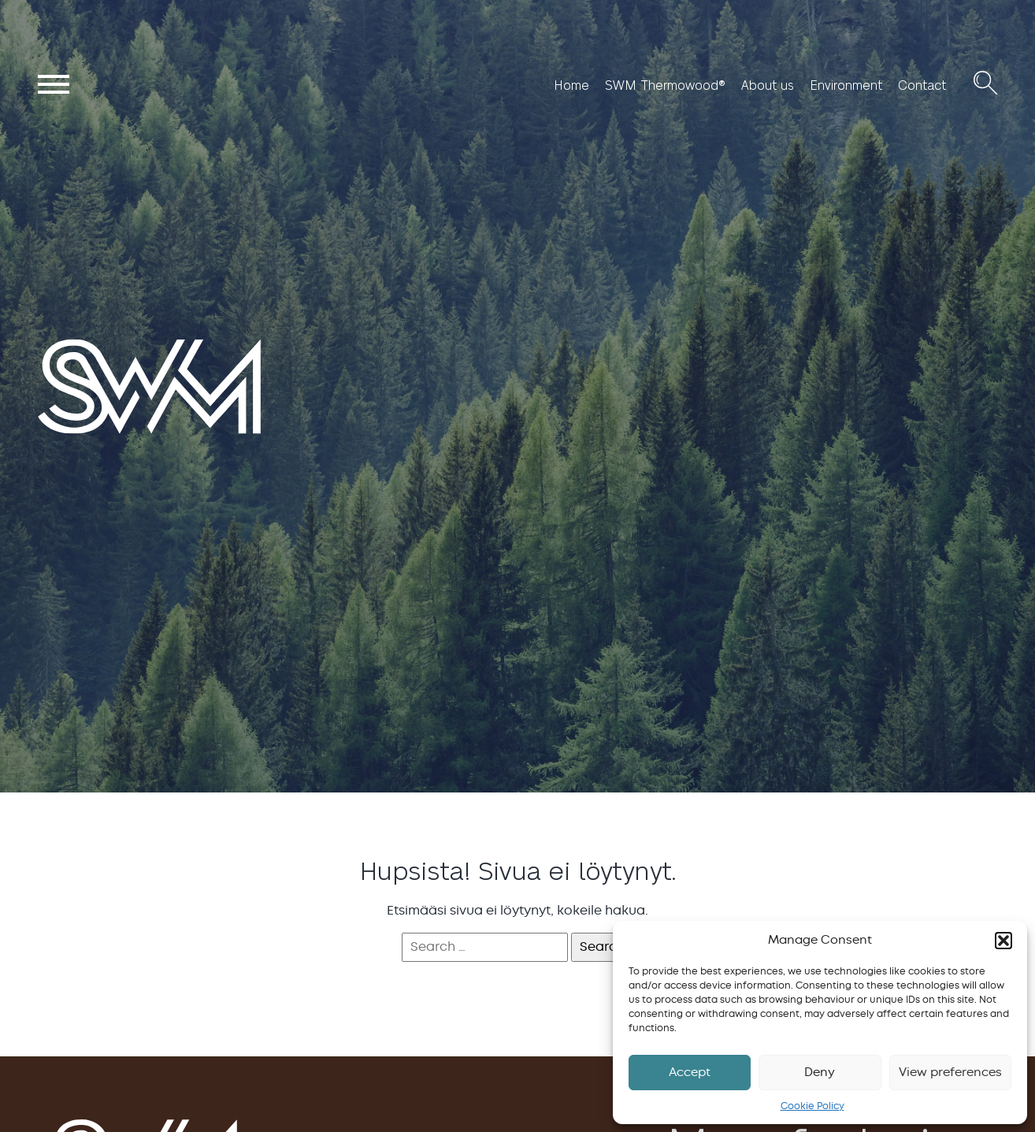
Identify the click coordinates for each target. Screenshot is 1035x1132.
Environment (846, 85)
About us (767, 85)
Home (571, 85)
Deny (819, 1072)
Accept (689, 1072)
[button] (1003, 940)
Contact (922, 85)
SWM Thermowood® (665, 85)
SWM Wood (74, 432)
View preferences (950, 1072)
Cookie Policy (812, 1106)
